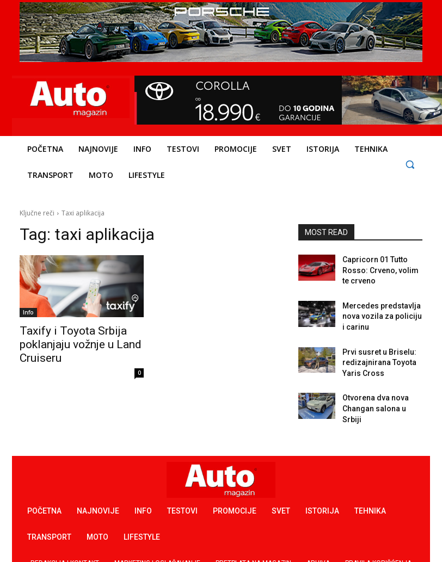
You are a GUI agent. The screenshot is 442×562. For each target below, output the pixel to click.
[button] (409, 164)
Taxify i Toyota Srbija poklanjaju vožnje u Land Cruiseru (70, 342)
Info (28, 312)
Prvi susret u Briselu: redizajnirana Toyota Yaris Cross (381, 347)
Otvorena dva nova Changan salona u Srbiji (378, 383)
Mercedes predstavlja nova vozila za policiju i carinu (377, 305)
